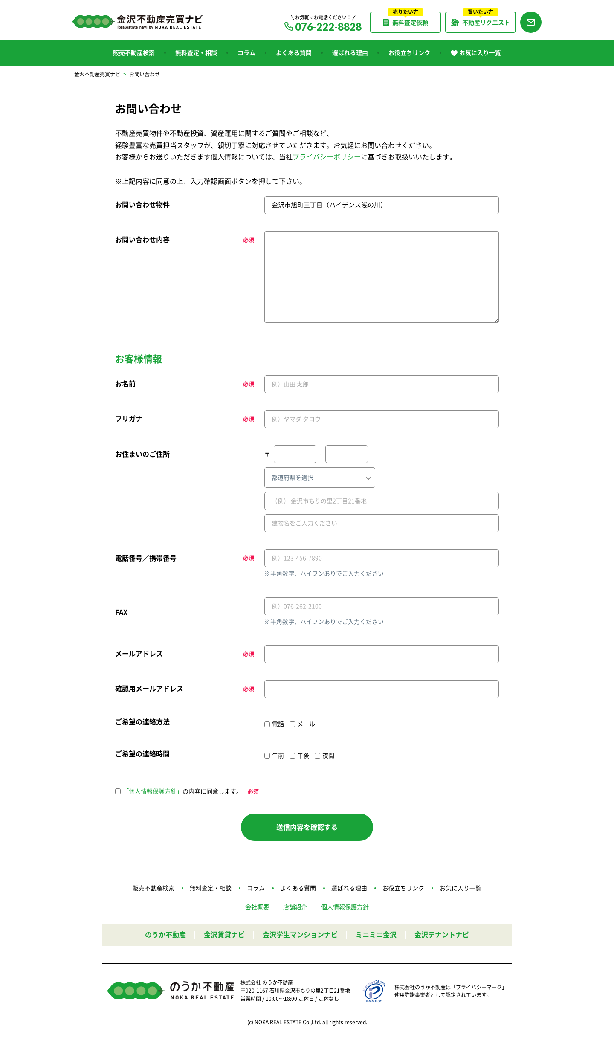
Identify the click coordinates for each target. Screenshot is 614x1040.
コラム (246, 53)
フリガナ (128, 418)
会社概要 (257, 907)
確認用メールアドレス (149, 688)
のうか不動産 (165, 934)
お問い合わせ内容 (142, 239)
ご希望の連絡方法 (142, 721)
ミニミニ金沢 (376, 934)
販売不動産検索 (134, 53)
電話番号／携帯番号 (146, 558)
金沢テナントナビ (441, 934)
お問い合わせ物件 (142, 204)
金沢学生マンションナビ (300, 934)
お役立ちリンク (409, 53)
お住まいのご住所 (142, 454)
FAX (121, 612)
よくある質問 (294, 53)
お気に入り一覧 (476, 53)
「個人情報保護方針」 (152, 791)
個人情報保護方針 (345, 907)
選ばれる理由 (350, 53)
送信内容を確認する (307, 827)
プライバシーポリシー (327, 157)
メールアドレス (139, 653)
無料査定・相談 (196, 53)
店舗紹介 (295, 907)
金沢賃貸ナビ (224, 934)
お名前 (125, 383)
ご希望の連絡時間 (142, 753)
